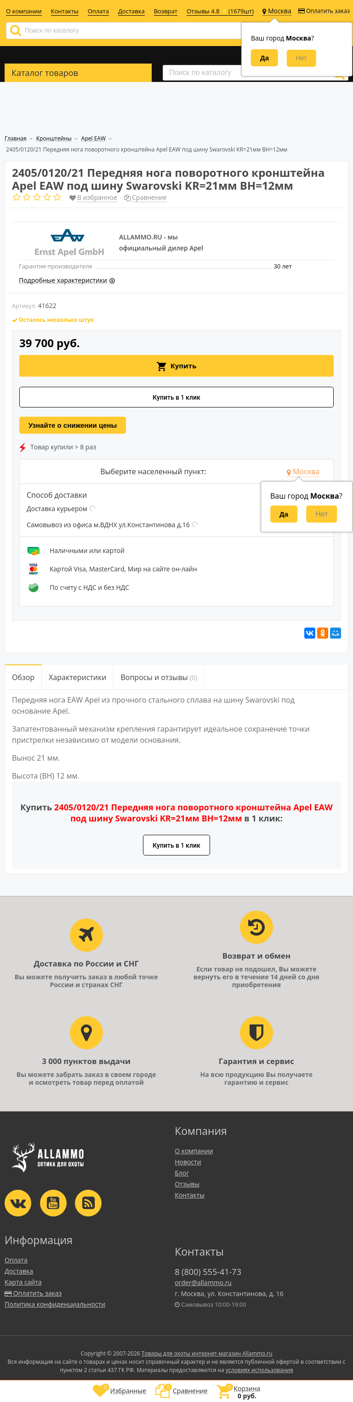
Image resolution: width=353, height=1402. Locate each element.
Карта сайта (23, 1282)
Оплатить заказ (324, 11)
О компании (24, 11)
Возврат (165, 11)
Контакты (65, 11)
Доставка (131, 11)
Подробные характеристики (63, 280)
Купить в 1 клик (176, 397)
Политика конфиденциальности (55, 1304)
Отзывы (187, 1184)
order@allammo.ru (203, 1282)
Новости (188, 1162)
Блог (182, 1173)
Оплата (98, 11)
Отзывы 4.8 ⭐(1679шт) (220, 11)
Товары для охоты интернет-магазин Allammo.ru (207, 1353)
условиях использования (259, 1370)
